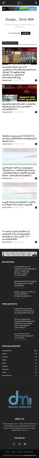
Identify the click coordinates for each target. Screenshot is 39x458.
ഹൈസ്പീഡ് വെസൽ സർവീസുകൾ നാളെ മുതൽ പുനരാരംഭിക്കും (23, 336)
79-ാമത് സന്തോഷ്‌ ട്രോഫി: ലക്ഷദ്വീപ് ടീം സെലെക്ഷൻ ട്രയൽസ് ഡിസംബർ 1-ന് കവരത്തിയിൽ (16, 235)
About (13, 452)
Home (8, 452)
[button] (3, 3)
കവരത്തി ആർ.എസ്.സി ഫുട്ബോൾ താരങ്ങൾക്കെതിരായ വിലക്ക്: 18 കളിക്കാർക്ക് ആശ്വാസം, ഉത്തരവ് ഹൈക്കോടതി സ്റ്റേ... (19, 72)
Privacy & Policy (28, 452)
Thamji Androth (7, 112)
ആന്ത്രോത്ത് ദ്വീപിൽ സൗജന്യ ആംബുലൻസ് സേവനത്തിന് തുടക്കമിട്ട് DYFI (19, 106)
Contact (19, 452)
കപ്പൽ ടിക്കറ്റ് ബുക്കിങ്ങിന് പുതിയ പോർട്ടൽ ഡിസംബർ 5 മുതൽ (18, 203)
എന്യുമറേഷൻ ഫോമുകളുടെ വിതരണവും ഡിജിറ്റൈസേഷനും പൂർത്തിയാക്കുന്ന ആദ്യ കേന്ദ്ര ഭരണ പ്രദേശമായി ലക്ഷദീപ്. (18, 172)
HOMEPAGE (26, 33)
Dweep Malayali (7, 80)
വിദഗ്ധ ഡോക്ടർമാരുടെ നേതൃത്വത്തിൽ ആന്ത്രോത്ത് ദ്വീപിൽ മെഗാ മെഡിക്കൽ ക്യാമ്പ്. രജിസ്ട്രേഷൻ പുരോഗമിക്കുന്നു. (24, 323)
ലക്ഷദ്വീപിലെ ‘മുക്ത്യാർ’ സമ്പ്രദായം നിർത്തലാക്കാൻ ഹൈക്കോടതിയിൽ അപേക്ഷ (24, 311)
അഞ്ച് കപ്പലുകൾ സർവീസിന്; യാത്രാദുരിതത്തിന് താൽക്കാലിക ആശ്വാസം (19, 138)
